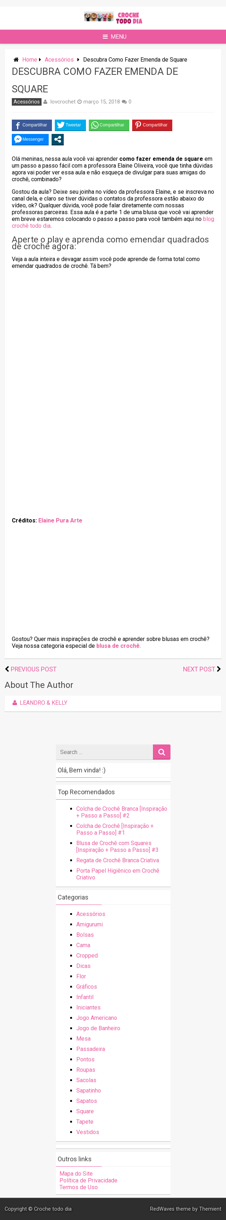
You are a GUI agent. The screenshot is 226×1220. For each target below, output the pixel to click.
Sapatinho (88, 1090)
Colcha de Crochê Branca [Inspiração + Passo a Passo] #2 (121, 812)
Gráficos (86, 986)
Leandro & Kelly (38, 702)
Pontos (85, 1059)
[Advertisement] (113, 325)
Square (85, 1111)
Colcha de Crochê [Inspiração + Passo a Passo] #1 (115, 829)
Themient (210, 1209)
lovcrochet (63, 101)
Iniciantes (88, 1007)
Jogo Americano (96, 1017)
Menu (114, 36)
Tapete (84, 1121)
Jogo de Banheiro (98, 1028)
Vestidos (87, 1132)
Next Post (199, 669)
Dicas (83, 966)
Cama (83, 945)
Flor (81, 976)
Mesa (83, 1038)
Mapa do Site (76, 1173)
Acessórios (59, 59)
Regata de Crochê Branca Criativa (117, 860)
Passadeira (90, 1049)
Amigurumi (89, 924)
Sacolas (86, 1080)
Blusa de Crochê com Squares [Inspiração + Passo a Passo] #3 (117, 846)
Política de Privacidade (88, 1180)
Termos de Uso (78, 1187)
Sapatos (86, 1101)
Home (29, 59)
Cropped (87, 955)
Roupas (85, 1069)
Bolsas (85, 934)
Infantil (84, 997)
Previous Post (34, 669)
